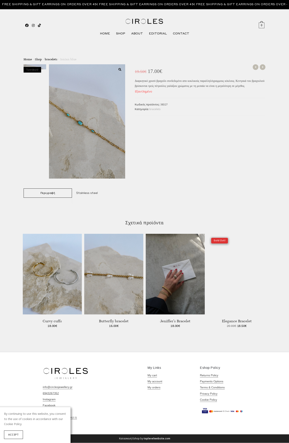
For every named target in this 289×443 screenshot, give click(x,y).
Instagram (49, 399)
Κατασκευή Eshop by (144, 438)
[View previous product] (255, 67)
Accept (13, 434)
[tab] (48, 193)
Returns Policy (209, 375)
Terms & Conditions (212, 387)
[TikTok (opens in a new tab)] (39, 25)
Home (28, 59)
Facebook (49, 405)
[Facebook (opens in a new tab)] (27, 25)
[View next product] (262, 67)
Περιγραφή (48, 193)
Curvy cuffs (52, 321)
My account (155, 381)
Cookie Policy (208, 399)
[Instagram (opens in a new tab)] (33, 25)
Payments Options (211, 381)
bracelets (51, 59)
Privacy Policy (208, 393)
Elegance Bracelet (237, 321)
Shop (38, 59)
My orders (154, 387)
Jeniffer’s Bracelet (175, 321)
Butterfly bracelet (114, 321)
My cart (152, 375)
